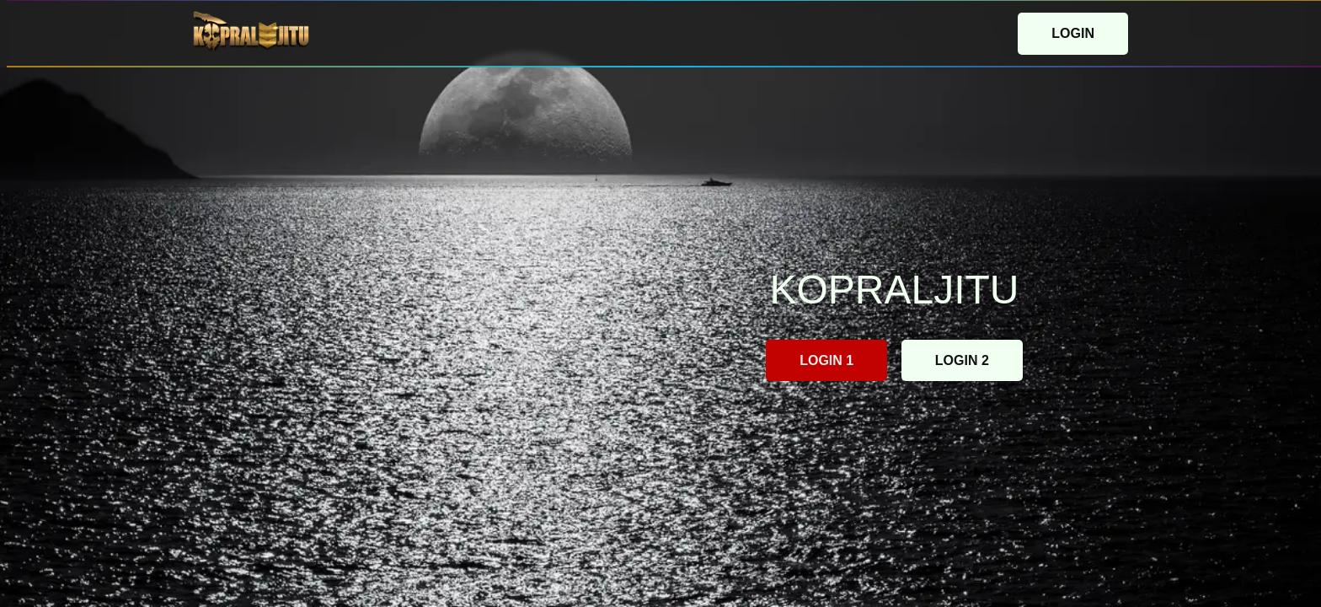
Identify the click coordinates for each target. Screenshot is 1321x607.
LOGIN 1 (826, 360)
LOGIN (1072, 33)
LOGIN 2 (962, 360)
